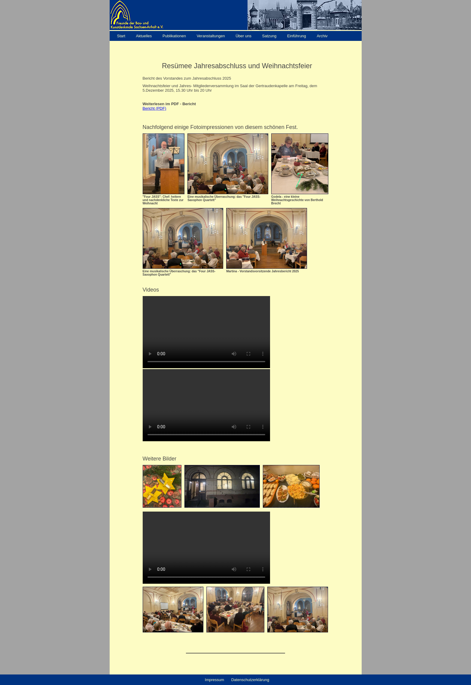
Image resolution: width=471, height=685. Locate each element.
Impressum (214, 679)
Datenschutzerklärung (250, 679)
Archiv (322, 36)
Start (121, 36)
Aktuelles (144, 36)
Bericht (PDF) (154, 108)
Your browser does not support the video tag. (206, 332)
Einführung (297, 36)
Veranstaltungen (211, 36)
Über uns (243, 36)
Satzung (269, 36)
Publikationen (174, 36)
